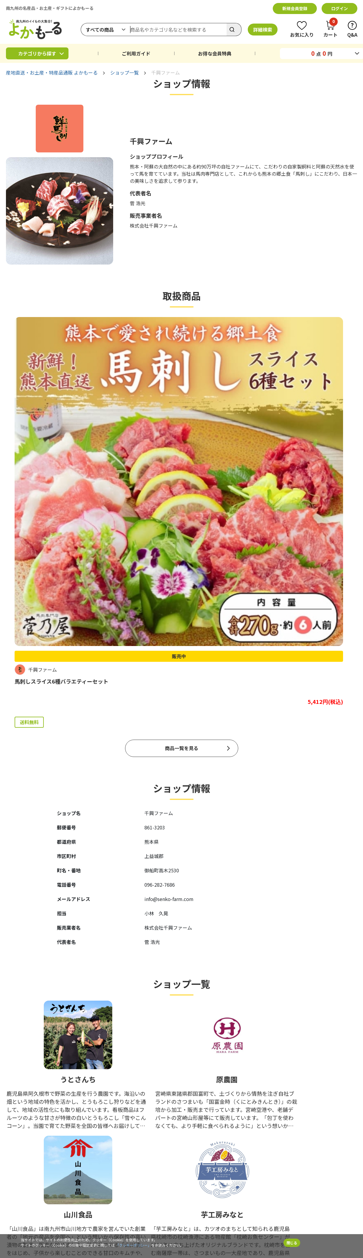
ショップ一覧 (124, 72)
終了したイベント (67, 1178)
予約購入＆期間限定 (158, 1168)
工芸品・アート (154, 1159)
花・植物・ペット (112, 1159)
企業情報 (82, 1221)
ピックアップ (201, 1120)
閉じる (291, 1242)
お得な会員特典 (214, 53)
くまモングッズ (20, 1168)
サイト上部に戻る (346, 1220)
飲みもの (14, 1149)
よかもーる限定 (167, 452)
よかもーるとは (248, 1149)
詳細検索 (262, 29)
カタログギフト (65, 1168)
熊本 (10, 1120)
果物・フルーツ (109, 1130)
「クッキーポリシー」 (133, 1245)
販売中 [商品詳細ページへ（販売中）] (44, 386)
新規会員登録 (294, 8)
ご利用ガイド (136, 53)
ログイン (339, 8)
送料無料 (29, 452)
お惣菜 (101, 1140)
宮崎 (99, 1120)
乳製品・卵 (150, 1130)
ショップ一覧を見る (181, 1037)
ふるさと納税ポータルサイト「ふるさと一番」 (250, 1185)
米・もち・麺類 (65, 1140)
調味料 (101, 1149)
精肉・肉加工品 (154, 1120)
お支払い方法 (245, 1120)
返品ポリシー (201, 1149)
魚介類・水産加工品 (24, 1130)
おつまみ (148, 1140)
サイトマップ (317, 1221)
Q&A (288, 1221)
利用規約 (111, 1221)
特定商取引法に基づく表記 (247, 1221)
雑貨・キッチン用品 (69, 1159)
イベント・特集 (20, 1178)
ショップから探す (206, 1130)
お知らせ (241, 1159)
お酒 (55, 1149)
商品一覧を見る (181, 492)
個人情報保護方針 (148, 1221)
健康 (144, 1149)
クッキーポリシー (193, 1221)
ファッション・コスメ (27, 1159)
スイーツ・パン (20, 1140)
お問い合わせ (245, 1168)
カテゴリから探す (37, 53)
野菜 (55, 1130)
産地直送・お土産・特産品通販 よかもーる (52, 72)
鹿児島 (57, 1120)
